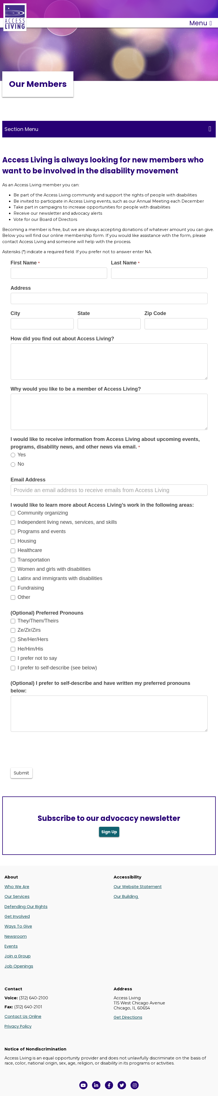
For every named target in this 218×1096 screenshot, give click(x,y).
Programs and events (38, 531)
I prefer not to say (34, 658)
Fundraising (27, 588)
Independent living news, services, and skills (64, 522)
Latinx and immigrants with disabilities (56, 578)
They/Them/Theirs (35, 621)
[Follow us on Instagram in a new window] (135, 1085)
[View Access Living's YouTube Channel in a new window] (83, 1085)
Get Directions (128, 1017)
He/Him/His (27, 649)
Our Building (126, 896)
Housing (23, 541)
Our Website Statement (138, 886)
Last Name (125, 263)
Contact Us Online (23, 1016)
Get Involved (17, 916)
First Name (25, 263)
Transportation (30, 560)
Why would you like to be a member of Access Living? (76, 389)
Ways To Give (18, 926)
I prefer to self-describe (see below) (54, 668)
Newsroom (16, 936)
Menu (200, 23)
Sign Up (109, 832)
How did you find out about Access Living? (62, 338)
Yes (18, 455)
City (15, 313)
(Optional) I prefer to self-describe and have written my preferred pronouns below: (100, 687)
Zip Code (155, 313)
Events (11, 946)
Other (20, 597)
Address (21, 288)
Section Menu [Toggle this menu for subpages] (108, 129)
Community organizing (39, 513)
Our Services (17, 896)
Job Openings (19, 966)
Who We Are (17, 886)
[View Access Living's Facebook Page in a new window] (109, 1085)
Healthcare (26, 550)
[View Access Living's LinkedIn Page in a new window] (96, 1085)
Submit (21, 773)
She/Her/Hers (29, 639)
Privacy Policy (18, 1026)
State (84, 313)
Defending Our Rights (26, 906)
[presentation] (53, 748)
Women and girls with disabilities (51, 569)
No (17, 464)
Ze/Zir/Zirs (26, 630)
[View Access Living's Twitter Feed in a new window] (122, 1085)
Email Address (28, 480)
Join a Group (18, 956)
